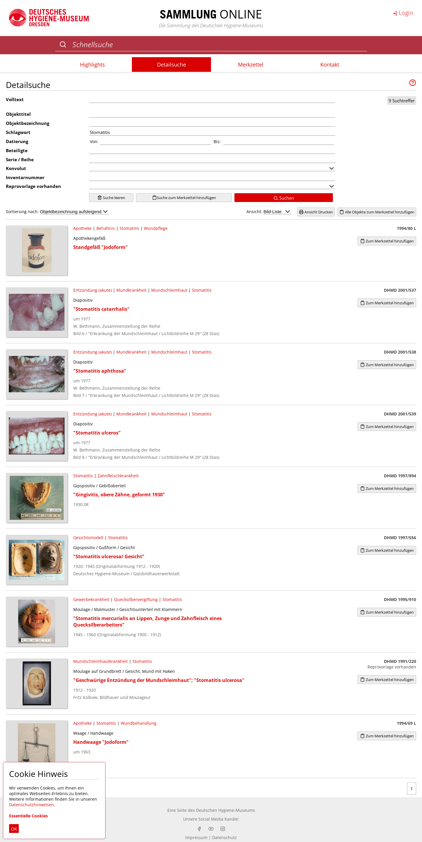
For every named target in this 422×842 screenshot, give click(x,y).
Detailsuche (171, 64)
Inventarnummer (25, 177)
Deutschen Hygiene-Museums (225, 810)
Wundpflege (156, 228)
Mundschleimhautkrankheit (100, 661)
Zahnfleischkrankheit (118, 475)
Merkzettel (250, 64)
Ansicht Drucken (316, 212)
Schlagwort (18, 132)
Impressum (196, 837)
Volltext (15, 99)
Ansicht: (268, 211)
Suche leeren (111, 197)
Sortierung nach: (57, 211)
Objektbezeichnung (27, 123)
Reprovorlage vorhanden (33, 186)
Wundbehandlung (138, 723)
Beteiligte (17, 150)
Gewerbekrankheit (91, 599)
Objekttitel (18, 114)
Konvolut (16, 168)
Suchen (283, 198)
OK (14, 829)
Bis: (217, 141)
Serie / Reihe (20, 159)
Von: (94, 141)
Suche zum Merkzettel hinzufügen (184, 197)
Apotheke (82, 228)
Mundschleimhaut (169, 290)
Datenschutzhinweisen (31, 804)
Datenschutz (224, 837)
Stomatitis (129, 228)
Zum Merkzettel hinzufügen (387, 241)
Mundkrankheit (131, 290)
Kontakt (329, 64)
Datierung (17, 141)
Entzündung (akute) (92, 290)
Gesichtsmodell (88, 537)
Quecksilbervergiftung (136, 599)
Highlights (92, 64)
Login (403, 13)
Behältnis (105, 228)
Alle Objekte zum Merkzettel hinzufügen (376, 212)
